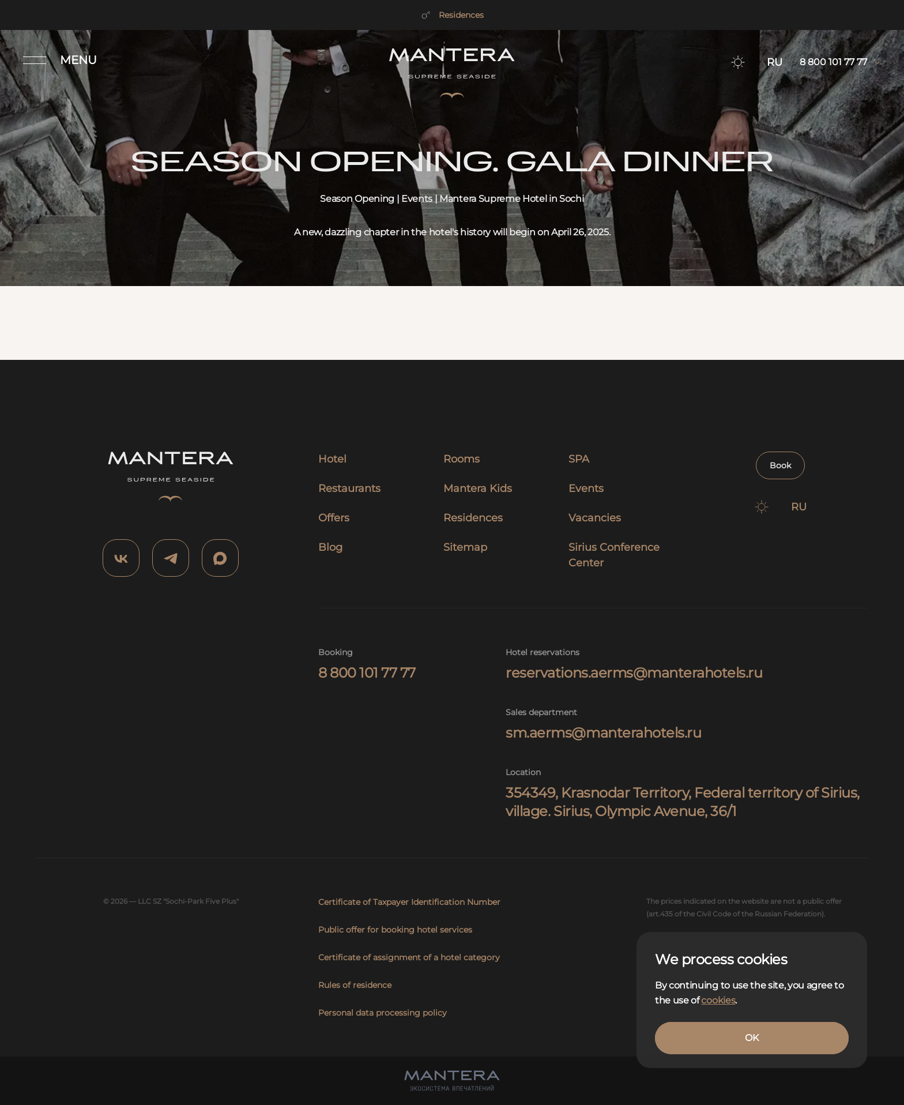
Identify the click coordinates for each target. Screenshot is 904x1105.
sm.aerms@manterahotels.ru (603, 732)
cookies (718, 1000)
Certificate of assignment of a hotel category (409, 957)
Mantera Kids (477, 488)
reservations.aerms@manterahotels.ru (634, 672)
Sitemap (465, 547)
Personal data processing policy (382, 1013)
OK (751, 1037)
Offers (333, 518)
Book (780, 465)
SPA (578, 459)
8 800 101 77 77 (367, 672)
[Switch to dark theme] (738, 62)
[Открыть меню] (60, 60)
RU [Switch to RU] (774, 62)
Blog (330, 547)
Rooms (461, 459)
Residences (452, 15)
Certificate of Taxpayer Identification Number (409, 902)
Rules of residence (354, 985)
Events (586, 488)
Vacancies (594, 518)
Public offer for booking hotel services (395, 929)
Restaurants (349, 488)
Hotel (332, 459)
